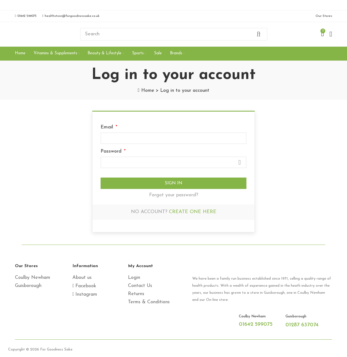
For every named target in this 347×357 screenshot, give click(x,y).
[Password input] (173, 162)
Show (239, 162)
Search (258, 34)
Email (108, 127)
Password (112, 151)
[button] (26, 16)
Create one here (192, 212)
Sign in (173, 183)
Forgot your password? (173, 195)
